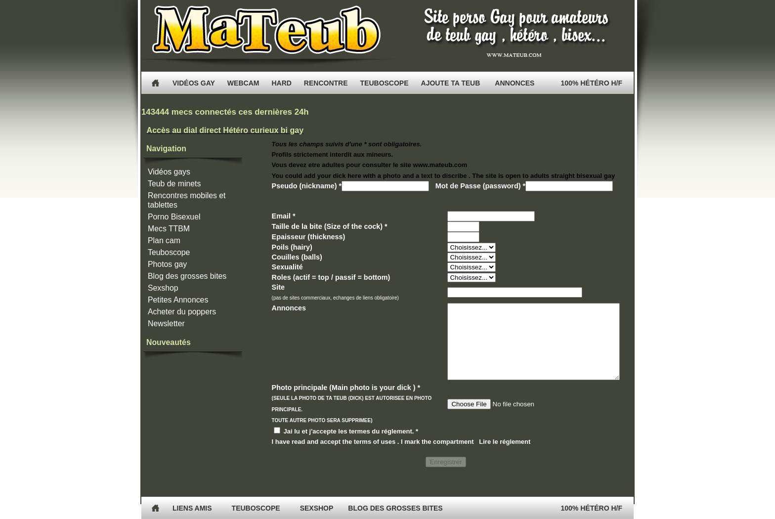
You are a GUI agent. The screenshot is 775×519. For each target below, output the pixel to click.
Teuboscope (169, 252)
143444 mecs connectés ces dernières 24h (225, 112)
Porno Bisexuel (174, 217)
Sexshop (163, 288)
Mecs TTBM (169, 228)
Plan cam (164, 240)
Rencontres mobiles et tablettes (186, 200)
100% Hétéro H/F (591, 83)
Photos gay (167, 264)
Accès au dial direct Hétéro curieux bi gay (225, 130)
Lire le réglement (504, 456)
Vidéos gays (169, 172)
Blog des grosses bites (187, 276)
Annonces (514, 83)
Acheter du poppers (182, 311)
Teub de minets (174, 183)
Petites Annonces (178, 300)
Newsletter (166, 323)
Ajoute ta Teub (450, 83)
